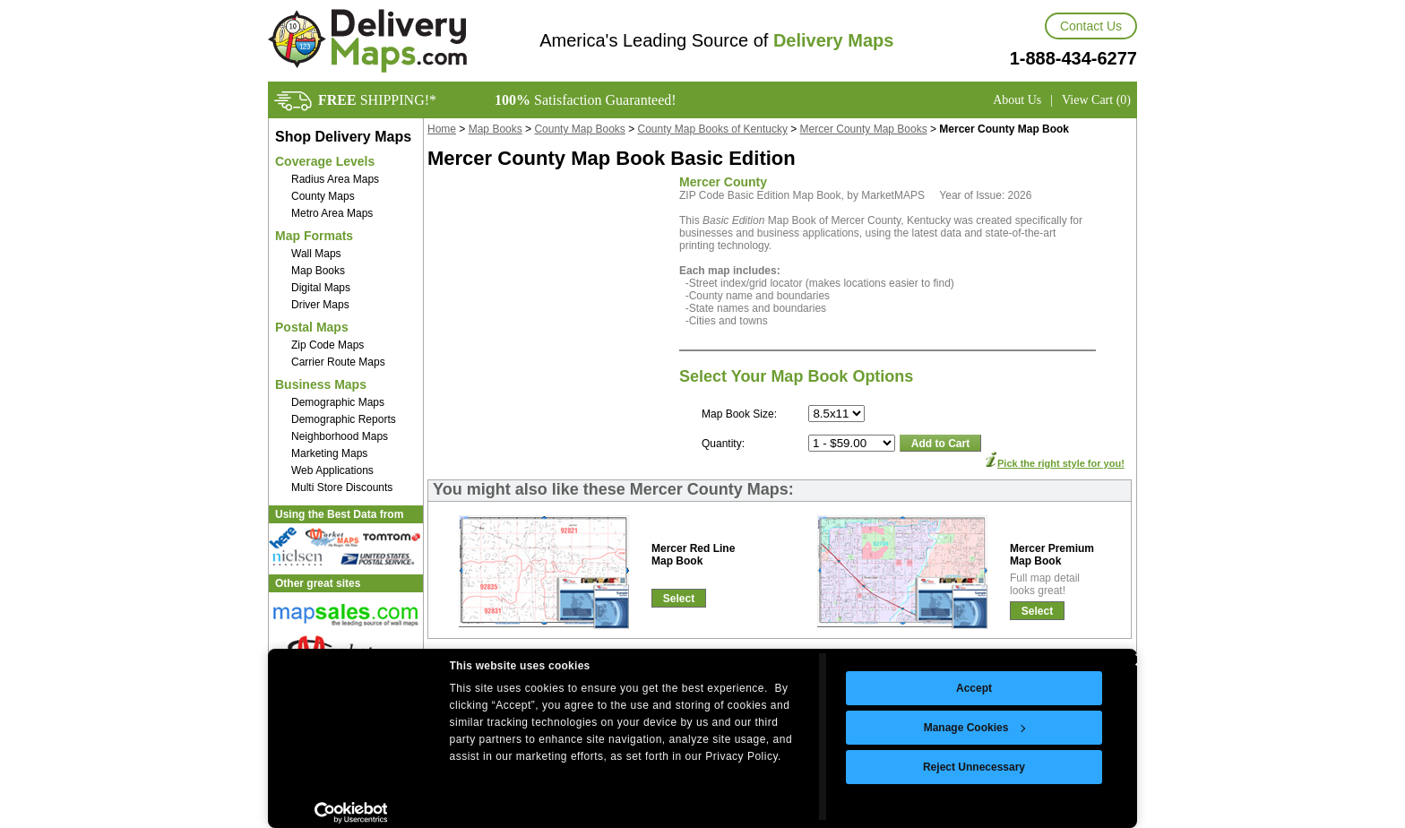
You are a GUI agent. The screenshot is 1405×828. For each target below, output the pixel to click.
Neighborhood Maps (339, 436)
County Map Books (579, 129)
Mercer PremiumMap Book (1052, 554)
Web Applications (332, 470)
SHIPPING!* (377, 100)
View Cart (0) (1096, 100)
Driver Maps (320, 304)
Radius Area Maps (335, 179)
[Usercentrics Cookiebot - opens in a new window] (350, 813)
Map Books (318, 270)
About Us (1017, 100)
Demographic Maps (337, 402)
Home (441, 129)
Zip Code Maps (327, 345)
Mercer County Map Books (863, 129)
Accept (974, 688)
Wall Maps (316, 253)
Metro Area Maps (332, 213)
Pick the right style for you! (1061, 463)
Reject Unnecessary (974, 767)
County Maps (323, 196)
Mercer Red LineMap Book (693, 554)
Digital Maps (320, 287)
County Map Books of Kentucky (713, 129)
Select (678, 598)
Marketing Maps (329, 453)
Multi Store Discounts (341, 487)
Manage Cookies (975, 727)
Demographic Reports (343, 419)
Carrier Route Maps (338, 362)
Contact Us (1091, 26)
